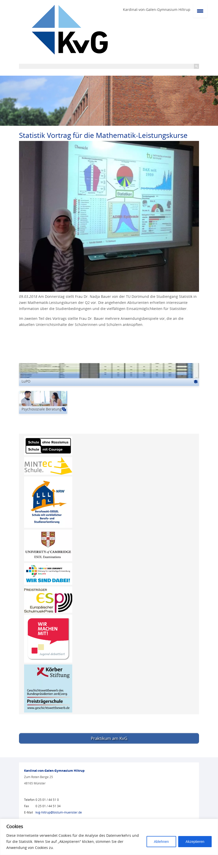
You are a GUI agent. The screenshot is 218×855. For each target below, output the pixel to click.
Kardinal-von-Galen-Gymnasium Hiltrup (156, 9)
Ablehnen (161, 842)
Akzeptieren (195, 842)
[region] (109, 837)
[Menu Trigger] (200, 11)
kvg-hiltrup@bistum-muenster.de (58, 811)
